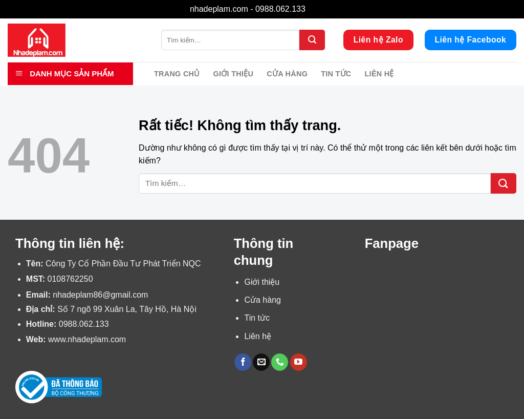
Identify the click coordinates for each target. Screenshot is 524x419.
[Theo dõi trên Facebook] (242, 362)
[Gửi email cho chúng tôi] (261, 362)
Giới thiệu (233, 74)
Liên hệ (379, 74)
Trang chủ (177, 74)
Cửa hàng (287, 74)
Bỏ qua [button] (321, 9)
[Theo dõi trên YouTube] (298, 362)
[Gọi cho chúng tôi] (279, 362)
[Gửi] (312, 40)
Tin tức (336, 74)
